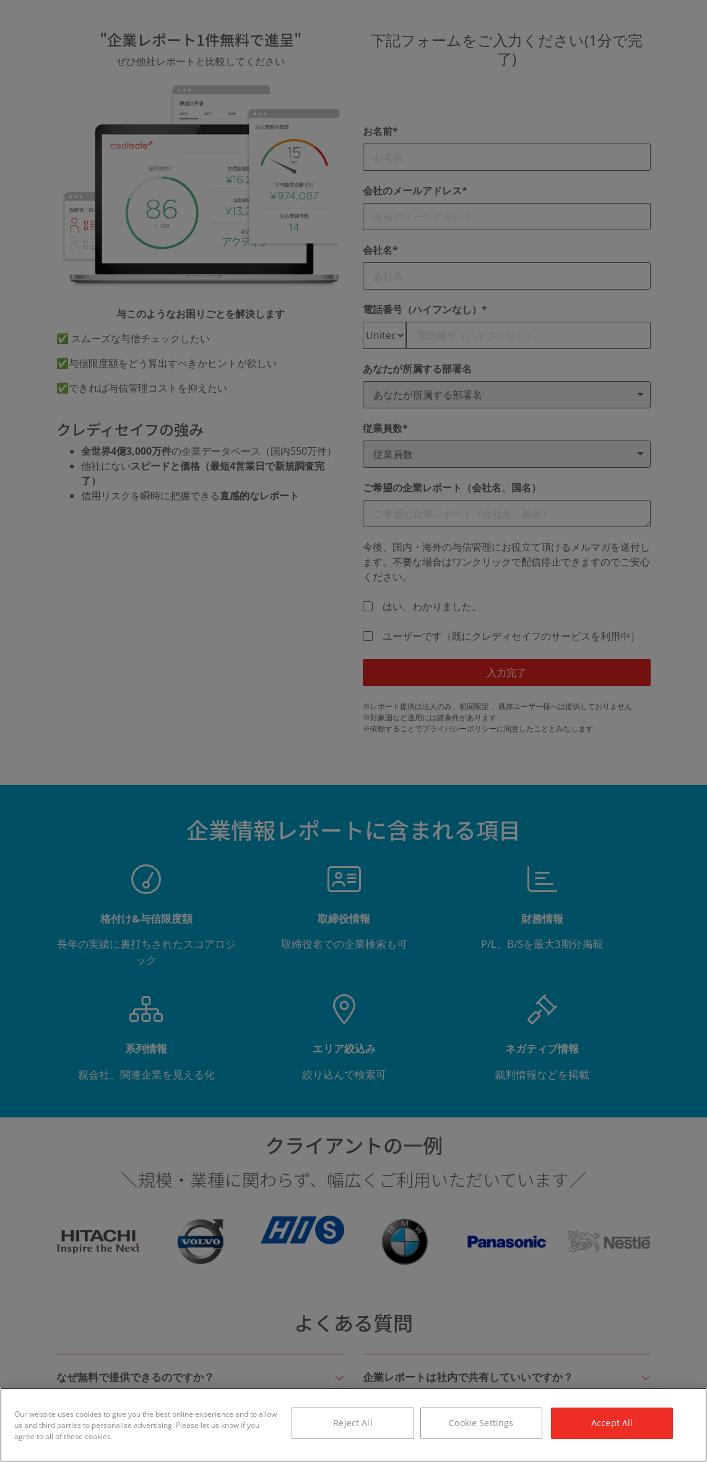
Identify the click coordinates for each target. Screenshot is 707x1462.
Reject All (352, 1423)
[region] (353, 1425)
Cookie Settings (481, 1423)
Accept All (612, 1423)
